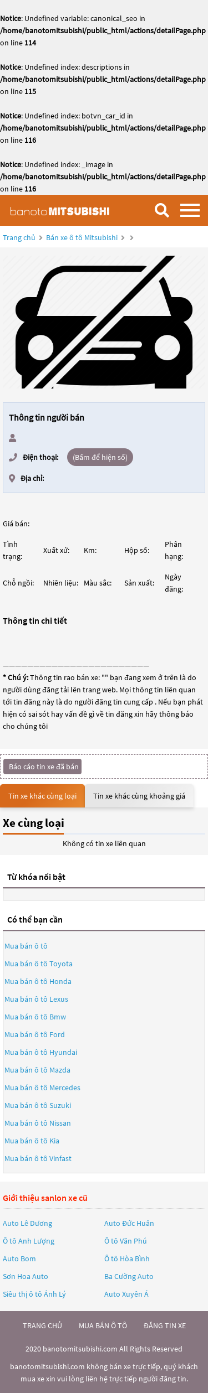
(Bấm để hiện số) (100, 457)
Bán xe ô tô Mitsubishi (82, 237)
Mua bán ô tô (26, 946)
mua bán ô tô (103, 1325)
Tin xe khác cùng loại (42, 796)
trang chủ (42, 1325)
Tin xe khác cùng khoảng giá (139, 796)
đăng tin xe (165, 1325)
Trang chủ (19, 237)
